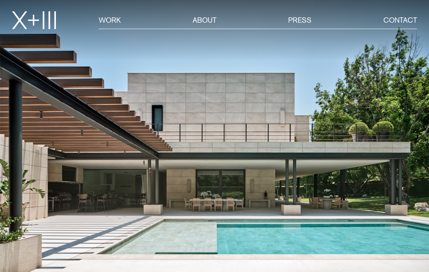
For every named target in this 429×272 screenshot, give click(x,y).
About (204, 20)
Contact (400, 20)
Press (300, 20)
